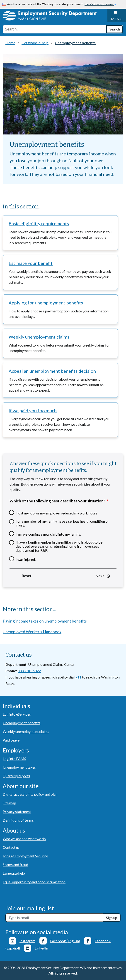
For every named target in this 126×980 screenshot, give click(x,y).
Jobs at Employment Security (25, 856)
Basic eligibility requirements (39, 223)
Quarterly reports (16, 776)
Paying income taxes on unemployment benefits (45, 620)
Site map (9, 803)
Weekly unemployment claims (39, 336)
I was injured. (26, 559)
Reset (27, 575)
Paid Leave (11, 740)
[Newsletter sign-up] (54, 917)
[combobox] (54, 29)
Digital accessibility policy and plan (30, 794)
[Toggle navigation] (116, 15)
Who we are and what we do (24, 838)
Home (10, 43)
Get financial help (35, 43)
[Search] (114, 29)
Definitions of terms (18, 820)
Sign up (111, 917)
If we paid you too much (33, 410)
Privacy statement (17, 811)
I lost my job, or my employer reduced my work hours (56, 513)
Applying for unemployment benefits (46, 302)
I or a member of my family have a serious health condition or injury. (62, 523)
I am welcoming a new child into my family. (48, 534)
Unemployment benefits (21, 723)
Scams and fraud (15, 864)
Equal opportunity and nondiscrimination (34, 882)
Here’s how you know (99, 4)
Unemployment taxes (19, 767)
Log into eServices (17, 714)
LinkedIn (41, 948)
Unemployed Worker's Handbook (32, 631)
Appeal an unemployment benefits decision (52, 371)
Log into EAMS (14, 758)
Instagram (27, 941)
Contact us (11, 847)
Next (100, 575)
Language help (14, 873)
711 (78, 677)
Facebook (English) (65, 941)
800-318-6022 (29, 671)
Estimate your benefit (31, 263)
